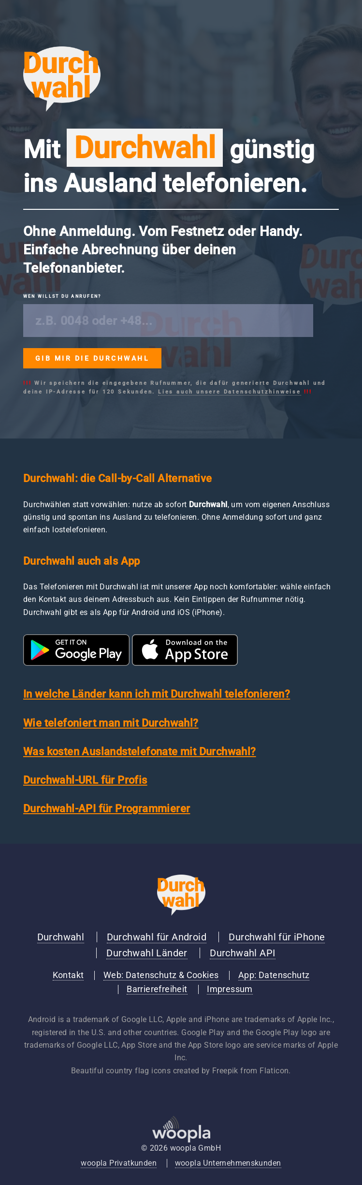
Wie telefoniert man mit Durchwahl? (111, 723)
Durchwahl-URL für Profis (85, 780)
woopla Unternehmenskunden (228, 1163)
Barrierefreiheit (157, 989)
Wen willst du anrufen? (62, 296)
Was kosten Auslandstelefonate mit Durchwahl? (139, 752)
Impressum (230, 989)
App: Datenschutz (273, 975)
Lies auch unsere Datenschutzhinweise (229, 392)
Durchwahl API (242, 953)
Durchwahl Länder (146, 953)
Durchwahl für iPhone (277, 937)
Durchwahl (61, 937)
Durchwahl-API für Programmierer (106, 809)
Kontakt (68, 975)
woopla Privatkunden (119, 1163)
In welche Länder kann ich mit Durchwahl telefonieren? (156, 694)
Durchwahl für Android (156, 937)
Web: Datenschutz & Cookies (160, 975)
